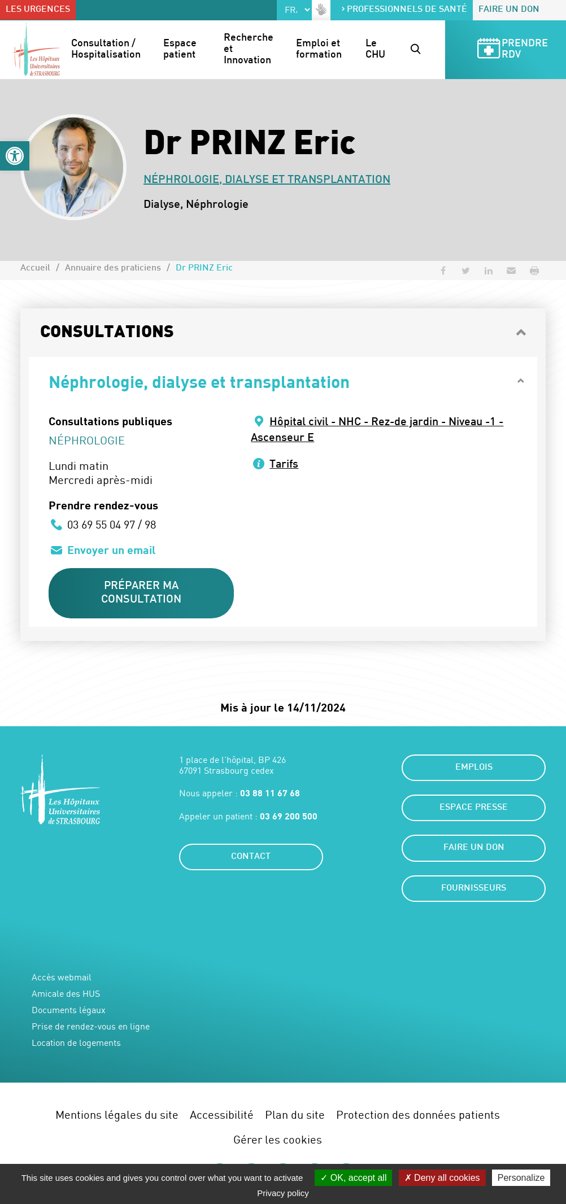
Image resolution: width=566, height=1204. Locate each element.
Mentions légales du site (116, 1115)
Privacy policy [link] (283, 1193)
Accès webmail (62, 977)
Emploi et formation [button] (319, 49)
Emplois (474, 768)
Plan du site (295, 1115)
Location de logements (76, 1044)
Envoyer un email (112, 549)
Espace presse (473, 808)
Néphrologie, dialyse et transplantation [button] (199, 381)
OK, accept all (353, 1178)
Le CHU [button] (375, 49)
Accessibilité (222, 1115)
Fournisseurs (473, 889)
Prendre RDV (511, 50)
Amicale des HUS (66, 994)
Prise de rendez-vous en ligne (91, 1027)
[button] (14, 156)
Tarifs (284, 465)
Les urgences (38, 10)
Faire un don (508, 10)
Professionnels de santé (404, 10)
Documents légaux (69, 1010)
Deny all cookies (442, 1178)
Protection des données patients (418, 1115)
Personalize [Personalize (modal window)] (521, 1178)
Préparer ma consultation (141, 593)
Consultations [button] (107, 333)
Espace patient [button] (181, 49)
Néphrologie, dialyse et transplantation (266, 180)
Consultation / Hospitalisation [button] (106, 49)
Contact (251, 857)
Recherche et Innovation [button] (248, 49)
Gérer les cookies (277, 1140)
